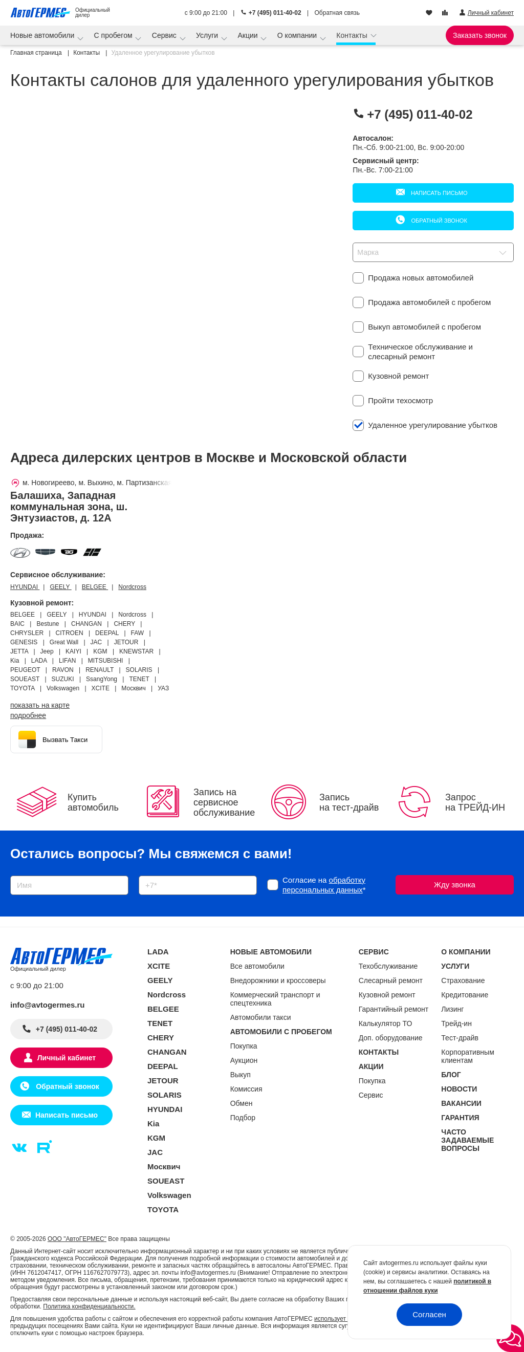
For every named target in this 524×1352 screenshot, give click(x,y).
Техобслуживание (388, 966)
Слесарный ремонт (391, 980)
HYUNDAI (24, 587)
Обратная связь (337, 12)
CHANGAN (167, 1052)
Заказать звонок (480, 35)
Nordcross (132, 587)
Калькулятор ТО (385, 1023)
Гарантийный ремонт (394, 1009)
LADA (158, 951)
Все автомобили (257, 966)
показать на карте (40, 705)
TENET (159, 1023)
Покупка (243, 1046)
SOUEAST (166, 1180)
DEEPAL (162, 1066)
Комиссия (246, 1089)
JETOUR (163, 1080)
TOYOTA (163, 1209)
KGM (156, 1137)
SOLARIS (164, 1095)
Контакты (352, 35)
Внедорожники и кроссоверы (278, 980)
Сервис (165, 35)
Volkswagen (169, 1195)
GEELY (60, 587)
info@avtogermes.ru (47, 1004)
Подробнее (28, 715)
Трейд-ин (456, 1023)
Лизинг (452, 1009)
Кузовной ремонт (387, 995)
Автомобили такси (260, 1017)
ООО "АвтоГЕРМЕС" (77, 1238)
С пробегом (114, 35)
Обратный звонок (438, 220)
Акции (248, 35)
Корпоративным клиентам (467, 1056)
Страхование (463, 980)
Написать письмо (438, 193)
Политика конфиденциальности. (89, 1306)
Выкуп (240, 1075)
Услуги (208, 35)
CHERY (160, 1037)
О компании (298, 35)
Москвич (163, 1166)
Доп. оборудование (391, 1038)
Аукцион (244, 1060)
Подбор (242, 1118)
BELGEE (95, 587)
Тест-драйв (459, 1038)
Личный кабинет (66, 1058)
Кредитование (464, 995)
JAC (155, 1152)
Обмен (241, 1103)
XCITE (158, 966)
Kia (153, 1123)
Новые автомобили (43, 35)
